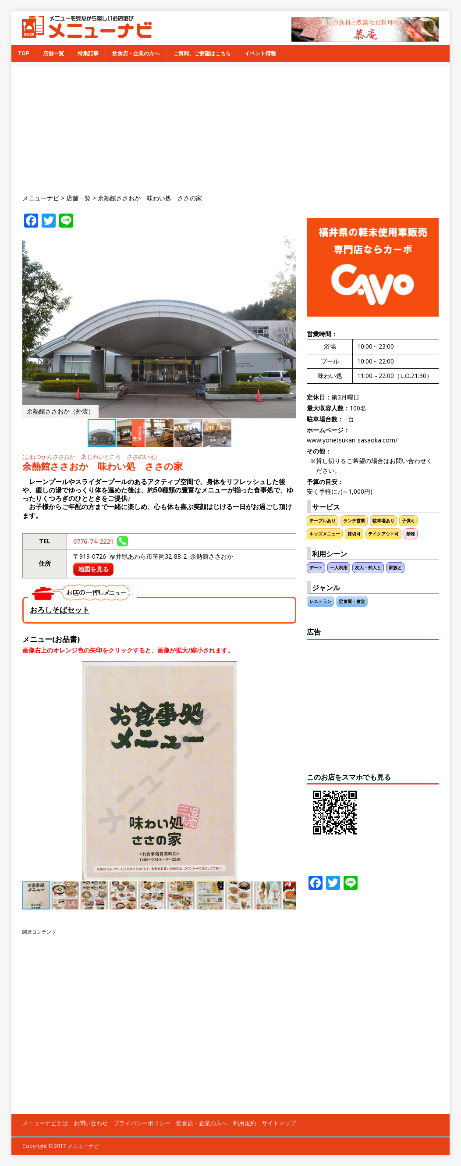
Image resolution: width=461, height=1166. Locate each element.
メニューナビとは (45, 1123)
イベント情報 (260, 53)
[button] (288, 243)
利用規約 (244, 1123)
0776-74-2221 (100, 541)
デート (316, 567)
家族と (395, 567)
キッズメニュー (324, 533)
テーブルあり (322, 520)
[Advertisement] (235, 127)
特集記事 (88, 53)
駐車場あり (383, 520)
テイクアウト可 (383, 533)
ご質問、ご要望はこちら (202, 53)
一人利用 (339, 567)
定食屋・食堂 (352, 601)
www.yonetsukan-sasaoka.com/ (352, 440)
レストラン (320, 601)
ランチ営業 (354, 520)
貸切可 (354, 533)
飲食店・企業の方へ (136, 53)
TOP (23, 53)
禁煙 (410, 533)
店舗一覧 (53, 53)
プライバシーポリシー (141, 1123)
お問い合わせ (91, 1123)
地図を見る (93, 569)
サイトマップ (279, 1123)
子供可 (408, 520)
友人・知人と (368, 567)
